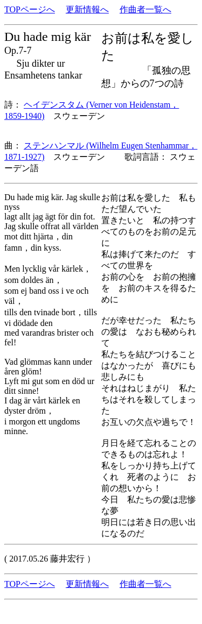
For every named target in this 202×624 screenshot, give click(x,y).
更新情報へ (87, 9)
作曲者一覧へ (145, 9)
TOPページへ (29, 9)
